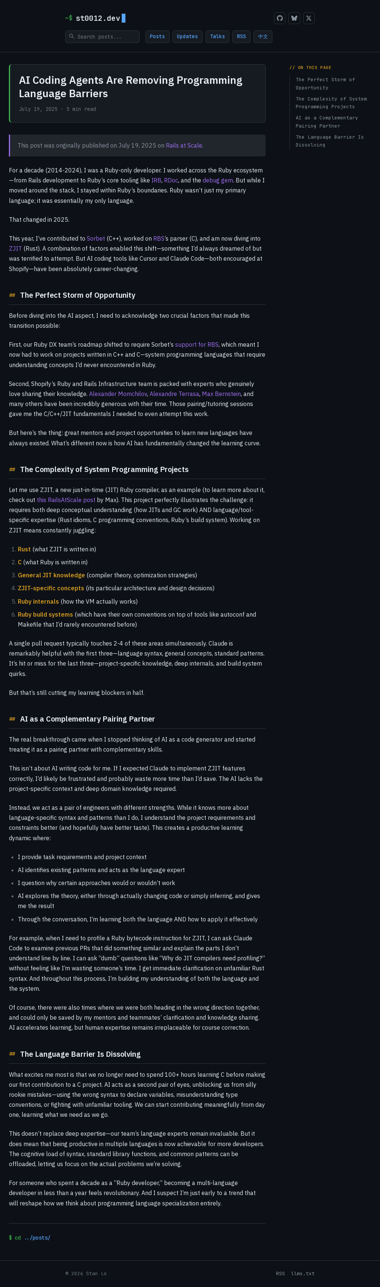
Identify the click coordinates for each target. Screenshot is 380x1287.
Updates (188, 36)
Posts (157, 36)
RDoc (171, 180)
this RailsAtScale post (66, 500)
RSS (243, 36)
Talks (218, 36)
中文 (265, 36)
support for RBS (197, 344)
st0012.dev (100, 18)
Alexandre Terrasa (174, 393)
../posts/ (37, 1237)
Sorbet (96, 238)
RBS (158, 238)
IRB (156, 180)
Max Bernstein (221, 393)
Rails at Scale (184, 145)
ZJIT (15, 248)
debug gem (218, 180)
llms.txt (303, 1273)
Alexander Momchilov (118, 393)
